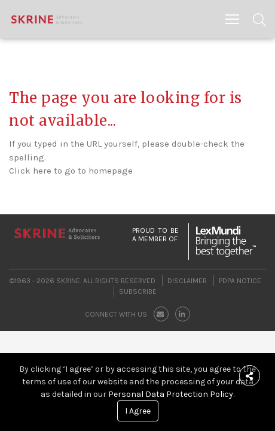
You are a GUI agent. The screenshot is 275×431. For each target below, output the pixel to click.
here (42, 170)
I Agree (138, 411)
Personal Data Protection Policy (170, 394)
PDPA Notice (240, 281)
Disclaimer (187, 281)
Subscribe (138, 291)
